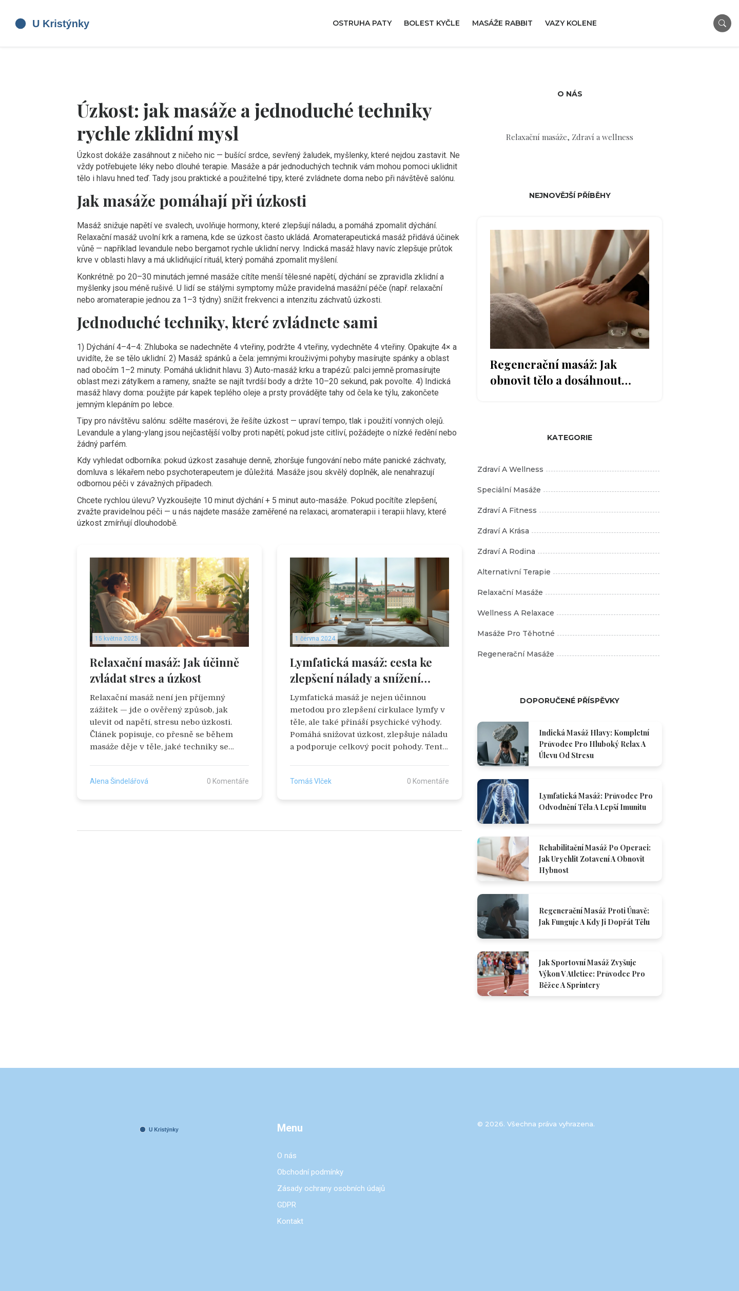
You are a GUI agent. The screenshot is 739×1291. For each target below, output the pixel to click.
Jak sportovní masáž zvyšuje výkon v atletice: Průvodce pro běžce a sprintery (592, 974)
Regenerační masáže (568, 654)
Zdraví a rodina (568, 551)
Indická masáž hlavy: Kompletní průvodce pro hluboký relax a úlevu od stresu (594, 744)
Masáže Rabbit (502, 23)
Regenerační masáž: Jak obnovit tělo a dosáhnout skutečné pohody (555, 372)
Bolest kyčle (432, 23)
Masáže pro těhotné (568, 633)
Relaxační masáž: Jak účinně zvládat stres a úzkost (164, 670)
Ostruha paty (362, 23)
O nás (287, 1155)
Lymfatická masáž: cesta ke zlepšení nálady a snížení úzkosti (361, 670)
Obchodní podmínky (310, 1172)
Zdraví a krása (568, 530)
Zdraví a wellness (568, 469)
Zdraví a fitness (568, 510)
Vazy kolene (571, 23)
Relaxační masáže (568, 592)
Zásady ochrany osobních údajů (331, 1188)
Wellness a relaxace (568, 613)
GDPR (286, 1204)
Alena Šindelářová (119, 781)
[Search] (722, 23)
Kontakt (290, 1221)
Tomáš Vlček (311, 781)
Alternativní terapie (568, 572)
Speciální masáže (568, 489)
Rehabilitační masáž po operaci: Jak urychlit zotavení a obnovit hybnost (595, 859)
